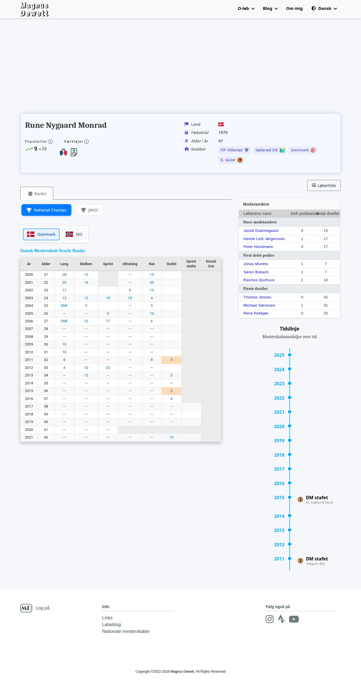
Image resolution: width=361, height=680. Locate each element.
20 (152, 282)
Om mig (294, 8)
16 (86, 282)
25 (64, 282)
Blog (270, 8)
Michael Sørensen (259, 305)
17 (64, 290)
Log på (42, 608)
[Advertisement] (123, 67)
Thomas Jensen (257, 297)
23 (108, 368)
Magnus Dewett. (183, 672)
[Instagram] (270, 619)
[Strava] (281, 619)
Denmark (300, 150)
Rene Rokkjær (255, 313)
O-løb (246, 8)
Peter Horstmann (258, 247)
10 (108, 298)
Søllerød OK (266, 150)
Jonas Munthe (255, 264)
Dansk (324, 8)
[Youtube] (294, 619)
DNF (64, 305)
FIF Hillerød (231, 150)
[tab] (36, 193)
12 (86, 274)
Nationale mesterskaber (126, 631)
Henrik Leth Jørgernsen (264, 239)
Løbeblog (111, 624)
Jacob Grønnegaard (260, 230)
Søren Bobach (255, 272)
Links (107, 617)
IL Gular (227, 160)
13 (152, 290)
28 (64, 274)
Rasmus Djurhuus (259, 280)
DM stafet (317, 497)
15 (152, 274)
